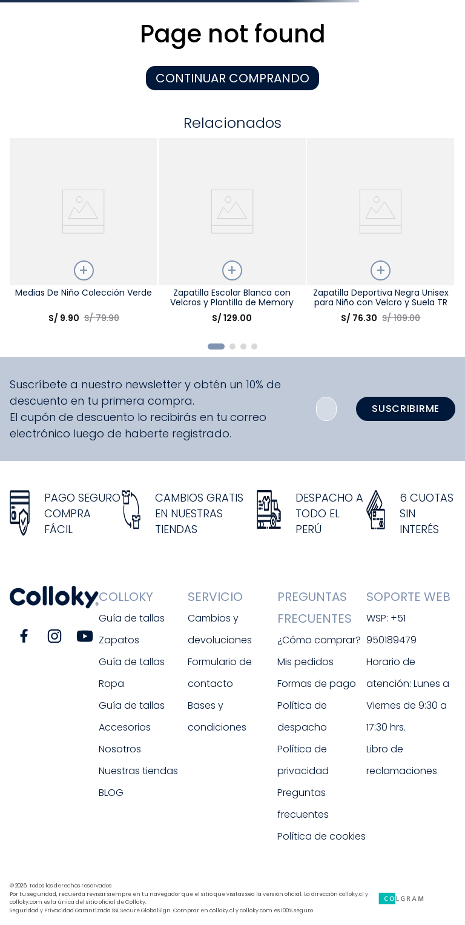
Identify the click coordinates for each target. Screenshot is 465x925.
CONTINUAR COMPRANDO (232, 78)
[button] (216, 346)
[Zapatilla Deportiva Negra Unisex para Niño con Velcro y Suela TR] (380, 235)
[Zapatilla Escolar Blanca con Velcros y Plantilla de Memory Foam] (232, 235)
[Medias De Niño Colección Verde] (83, 235)
